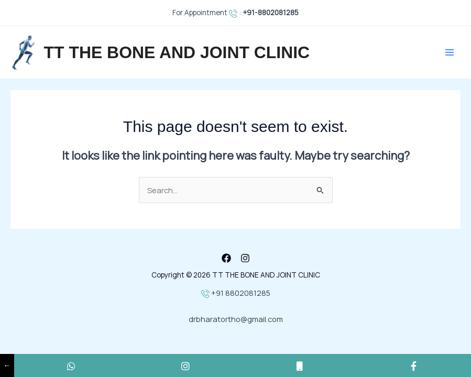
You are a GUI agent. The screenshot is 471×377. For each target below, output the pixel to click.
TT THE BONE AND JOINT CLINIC (177, 52)
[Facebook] (226, 258)
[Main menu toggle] (450, 52)
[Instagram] (245, 258)
